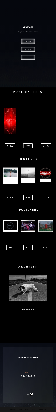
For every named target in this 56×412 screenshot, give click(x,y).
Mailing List (28, 57)
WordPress (42, 409)
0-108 (27, 145)
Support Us (28, 49)
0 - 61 (45, 247)
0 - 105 (46, 145)
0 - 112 (46, 197)
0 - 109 (10, 145)
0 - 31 (28, 247)
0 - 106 (10, 197)
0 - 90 (28, 197)
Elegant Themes (24, 409)
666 (10, 247)
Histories (28, 41)
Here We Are (28, 309)
